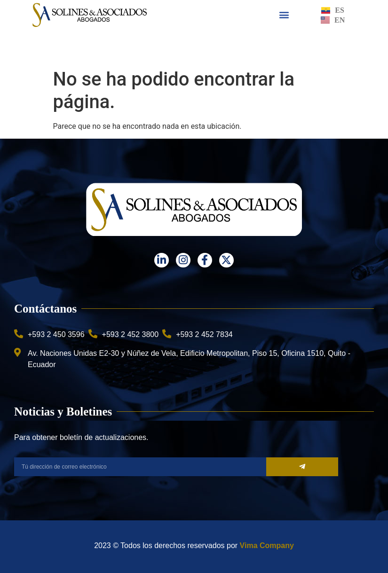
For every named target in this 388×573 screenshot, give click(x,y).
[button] (284, 15)
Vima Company (267, 545)
